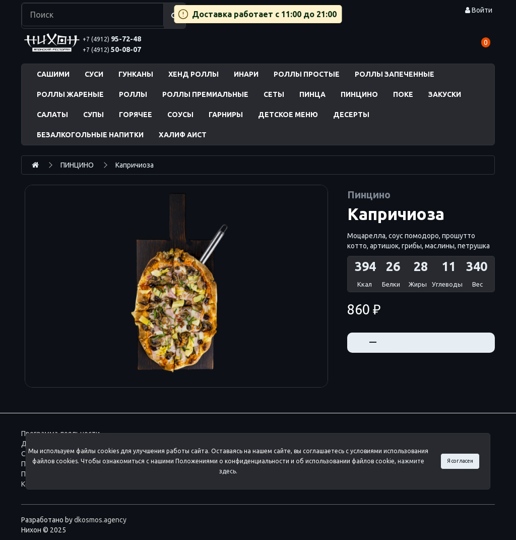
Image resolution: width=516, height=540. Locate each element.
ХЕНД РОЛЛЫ (193, 74)
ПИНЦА (312, 94)
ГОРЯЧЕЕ (135, 115)
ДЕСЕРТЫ (351, 115)
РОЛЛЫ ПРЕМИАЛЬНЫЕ (205, 94)
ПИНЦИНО (359, 94)
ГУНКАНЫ (135, 74)
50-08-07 (112, 49)
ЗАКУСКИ (444, 94)
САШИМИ (53, 74)
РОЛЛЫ (133, 94)
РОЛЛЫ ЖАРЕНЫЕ (70, 94)
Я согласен (460, 461)
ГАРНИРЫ (226, 115)
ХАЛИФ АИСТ (183, 135)
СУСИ (94, 74)
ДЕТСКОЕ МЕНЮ (288, 115)
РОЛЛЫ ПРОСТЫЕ (307, 74)
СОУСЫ (180, 115)
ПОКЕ (403, 94)
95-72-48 (112, 39)
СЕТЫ (274, 94)
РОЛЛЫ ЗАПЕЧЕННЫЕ (394, 74)
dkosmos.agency (100, 520)
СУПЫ (93, 115)
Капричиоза (134, 165)
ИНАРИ (246, 74)
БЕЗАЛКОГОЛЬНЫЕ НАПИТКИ (90, 135)
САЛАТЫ (52, 115)
